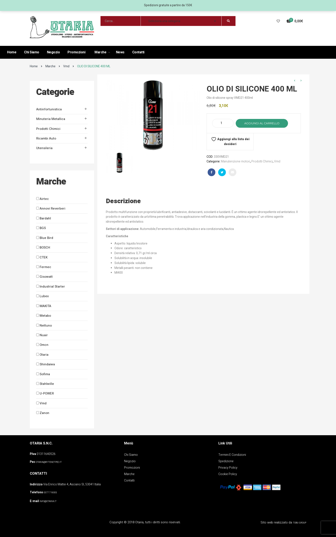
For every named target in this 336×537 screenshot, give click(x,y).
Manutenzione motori (235, 161)
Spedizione (226, 461)
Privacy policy (227, 467)
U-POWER (47, 393)
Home (11, 52)
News (120, 52)
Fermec (45, 267)
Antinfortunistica (49, 109)
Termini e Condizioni (232, 455)
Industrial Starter (52, 286)
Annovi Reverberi (52, 208)
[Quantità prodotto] (223, 123)
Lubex (44, 296)
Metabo (45, 315)
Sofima (45, 374)
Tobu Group (299, 522)
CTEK (44, 257)
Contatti (138, 52)
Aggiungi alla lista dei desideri (230, 141)
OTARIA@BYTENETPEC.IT (49, 462)
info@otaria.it (48, 501)
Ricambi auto (46, 138)
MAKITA (45, 306)
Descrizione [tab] (123, 201)
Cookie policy (227, 474)
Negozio (53, 52)
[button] (294, 21)
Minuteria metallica (50, 119)
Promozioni (76, 52)
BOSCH (45, 247)
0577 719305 (50, 492)
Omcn (44, 344)
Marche (100, 52)
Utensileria (44, 148)
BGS (43, 228)
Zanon (44, 413)
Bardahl (45, 218)
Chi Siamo (31, 52)
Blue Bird (46, 238)
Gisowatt (46, 276)
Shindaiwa (47, 364)
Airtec (44, 198)
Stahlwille (47, 383)
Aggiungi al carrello (261, 123)
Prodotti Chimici (48, 128)
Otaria (44, 354)
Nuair (44, 335)
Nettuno (46, 325)
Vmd (66, 66)
